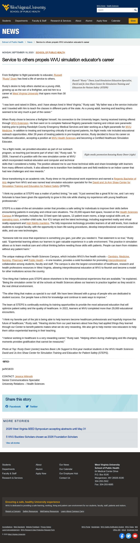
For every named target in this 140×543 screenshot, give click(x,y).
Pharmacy (17, 260)
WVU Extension (19, 123)
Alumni (89, 21)
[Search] (135, 10)
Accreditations (7, 527)
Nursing (6, 260)
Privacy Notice (46, 527)
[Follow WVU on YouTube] (135, 536)
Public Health (36, 260)
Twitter (32, 406)
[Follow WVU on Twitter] (128, 536)
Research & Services (61, 21)
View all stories (13, 443)
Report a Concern (13, 511)
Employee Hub (132, 530)
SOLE (124, 530)
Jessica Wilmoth (24, 376)
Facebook (13, 406)
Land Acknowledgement (11, 530)
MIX (136, 527)
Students (6, 21)
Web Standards (19, 527)
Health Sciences (113, 6)
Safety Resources (30, 511)
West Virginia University (25, 93)
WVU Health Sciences (64, 138)
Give (133, 21)
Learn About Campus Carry (72, 511)
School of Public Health (13, 42)
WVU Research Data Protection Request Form (38, 530)
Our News (64, 465)
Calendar (115, 21)
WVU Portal (86, 527)
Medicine (124, 256)
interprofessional (117, 260)
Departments (21, 21)
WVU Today (129, 527)
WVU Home (101, 6)
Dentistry (113, 256)
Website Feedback (33, 527)
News (10, 31)
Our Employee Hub (68, 473)
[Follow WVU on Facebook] (122, 536)
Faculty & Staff (39, 21)
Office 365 (116, 530)
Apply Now (102, 21)
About (78, 21)
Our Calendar (65, 469)
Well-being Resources (49, 511)
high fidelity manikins (37, 223)
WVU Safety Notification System (112, 527)
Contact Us (64, 478)
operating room (10, 219)
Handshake (95, 527)
